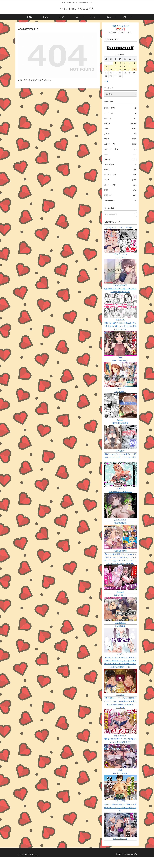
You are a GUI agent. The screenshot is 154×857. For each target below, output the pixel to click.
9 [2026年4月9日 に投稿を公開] (120, 66)
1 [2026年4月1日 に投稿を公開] (115, 63)
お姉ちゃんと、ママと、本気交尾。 (120, 228)
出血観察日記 (120, 623)
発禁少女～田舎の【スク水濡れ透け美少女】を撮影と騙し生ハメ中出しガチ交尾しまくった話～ (120, 326)
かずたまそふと (120, 736)
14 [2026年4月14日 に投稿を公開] (111, 70)
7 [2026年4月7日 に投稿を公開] (110, 66)
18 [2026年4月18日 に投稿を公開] (130, 70)
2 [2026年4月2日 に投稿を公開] (120, 63)
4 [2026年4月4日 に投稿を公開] (129, 63)
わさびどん (120, 320)
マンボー (120, 654)
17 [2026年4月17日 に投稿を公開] (125, 70)
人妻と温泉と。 (120, 392)
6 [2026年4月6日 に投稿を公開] (106, 66)
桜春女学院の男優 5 (120, 423)
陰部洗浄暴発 (120, 626)
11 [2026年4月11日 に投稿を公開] (130, 66)
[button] (134, 214)
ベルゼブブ (120, 388)
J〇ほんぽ (120, 695)
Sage (120, 357)
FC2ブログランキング (120, 26)
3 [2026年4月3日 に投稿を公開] (124, 63)
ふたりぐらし (120, 257)
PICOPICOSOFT (120, 285)
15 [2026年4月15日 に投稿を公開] (115, 70)
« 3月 (106, 81)
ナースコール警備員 (120, 361)
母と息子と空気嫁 (120, 773)
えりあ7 (120, 420)
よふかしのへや (120, 520)
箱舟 (120, 770)
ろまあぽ (120, 592)
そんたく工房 (120, 801)
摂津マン (120, 488)
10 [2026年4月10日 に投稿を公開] (125, 66)
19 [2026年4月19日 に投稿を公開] (134, 70)
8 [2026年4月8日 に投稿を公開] (115, 66)
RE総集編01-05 (120, 523)
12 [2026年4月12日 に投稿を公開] (134, 66)
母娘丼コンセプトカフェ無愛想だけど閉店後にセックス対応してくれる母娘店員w (120, 457)
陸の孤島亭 (120, 451)
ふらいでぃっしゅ (120, 254)
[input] (120, 214)
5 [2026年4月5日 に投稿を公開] (134, 63)
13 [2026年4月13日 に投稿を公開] (106, 70)
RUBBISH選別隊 (120, 551)
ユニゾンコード (120, 595)
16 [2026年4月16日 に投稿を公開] (120, 70)
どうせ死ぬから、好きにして (120, 492)
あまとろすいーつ (120, 839)
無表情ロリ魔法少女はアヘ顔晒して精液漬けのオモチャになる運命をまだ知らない (120, 808)
